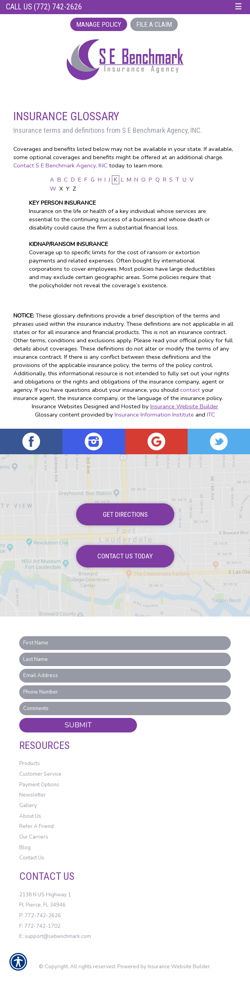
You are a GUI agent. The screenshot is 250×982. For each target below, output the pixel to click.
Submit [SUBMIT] (78, 725)
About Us (30, 816)
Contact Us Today (125, 556)
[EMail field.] (125, 676)
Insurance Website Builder (184, 406)
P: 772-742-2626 (40, 915)
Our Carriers (33, 837)
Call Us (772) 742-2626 (44, 6)
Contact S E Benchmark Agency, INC (60, 165)
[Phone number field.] (125, 692)
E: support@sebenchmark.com (55, 936)
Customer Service (40, 774)
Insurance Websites (57, 406)
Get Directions (125, 514)
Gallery (28, 805)
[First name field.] (125, 643)
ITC (211, 414)
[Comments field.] (125, 709)
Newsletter (32, 794)
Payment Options (39, 784)
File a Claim (154, 24)
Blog (25, 847)
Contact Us (31, 857)
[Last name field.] (125, 659)
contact (190, 390)
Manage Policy (98, 24)
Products (29, 763)
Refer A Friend (36, 826)
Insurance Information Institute (154, 414)
